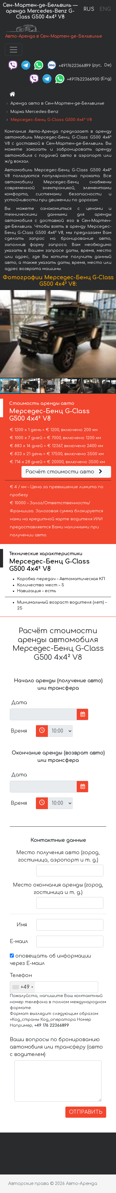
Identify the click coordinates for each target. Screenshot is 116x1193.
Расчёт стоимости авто (64, 472)
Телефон (21, 975)
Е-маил (19, 941)
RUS (88, 9)
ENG (104, 9)
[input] (43, 714)
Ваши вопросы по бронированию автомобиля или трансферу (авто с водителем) (56, 1047)
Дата (19, 702)
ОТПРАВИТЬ (85, 1112)
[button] (110, 334)
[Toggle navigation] (13, 50)
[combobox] (22, 987)
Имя (22, 925)
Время (19, 731)
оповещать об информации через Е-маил (50, 959)
